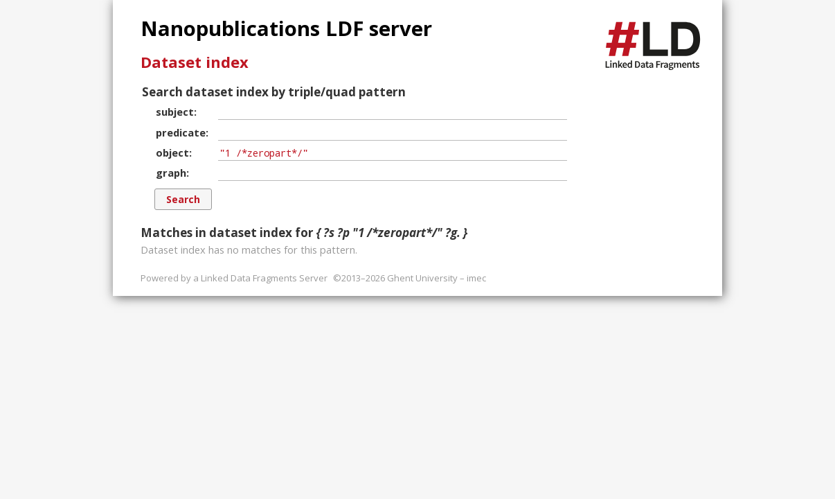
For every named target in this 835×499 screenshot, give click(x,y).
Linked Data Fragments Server (264, 278)
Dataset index (195, 61)
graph (171, 173)
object (172, 152)
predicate (181, 132)
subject (175, 112)
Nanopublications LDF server (286, 28)
